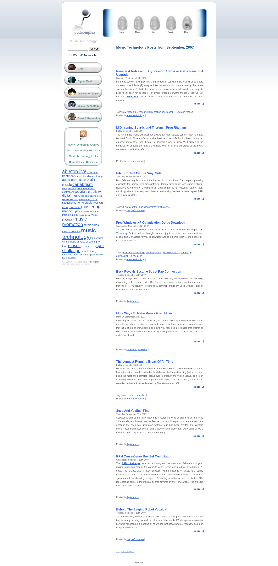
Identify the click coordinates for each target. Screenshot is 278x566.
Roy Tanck (94, 262)
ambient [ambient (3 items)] (79, 176)
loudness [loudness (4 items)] (75, 207)
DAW (80, 68)
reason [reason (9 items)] (74, 245)
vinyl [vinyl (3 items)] (64, 257)
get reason (140, 112)
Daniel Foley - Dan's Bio (83, 162)
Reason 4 (132, 96)
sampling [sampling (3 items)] (67, 254)
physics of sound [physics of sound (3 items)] (86, 241)
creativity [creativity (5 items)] (94, 192)
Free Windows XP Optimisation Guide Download (150, 222)
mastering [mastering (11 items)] (90, 206)
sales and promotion (136, 349)
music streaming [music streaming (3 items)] (71, 231)
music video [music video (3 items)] (96, 238)
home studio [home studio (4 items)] (84, 202)
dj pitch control (129, 207)
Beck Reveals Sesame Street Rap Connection (148, 271)
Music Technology (83, 41)
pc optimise (128, 252)
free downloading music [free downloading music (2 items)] (91, 196)
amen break (128, 395)
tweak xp (139, 252)
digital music (132, 301)
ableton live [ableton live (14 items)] (74, 171)
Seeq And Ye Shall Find (132, 410)
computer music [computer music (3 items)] (86, 188)
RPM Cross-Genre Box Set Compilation (144, 456)
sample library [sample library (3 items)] (89, 251)
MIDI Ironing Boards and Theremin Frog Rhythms (151, 127)
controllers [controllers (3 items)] (68, 191)
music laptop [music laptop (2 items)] (84, 215)
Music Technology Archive (83, 144)
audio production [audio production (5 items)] (74, 180)
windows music (170, 252)
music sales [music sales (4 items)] (91, 225)
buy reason (128, 112)
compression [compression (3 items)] (69, 188)
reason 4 (170, 112)
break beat (141, 395)
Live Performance (88, 93)
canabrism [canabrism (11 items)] (82, 184)
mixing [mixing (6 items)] (67, 211)
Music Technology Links (83, 156)
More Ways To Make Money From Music (144, 313)
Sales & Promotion (89, 118)
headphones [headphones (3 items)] (69, 202)
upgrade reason (185, 112)
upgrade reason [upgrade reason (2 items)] (96, 255)
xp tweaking (136, 256)
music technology (156, 112)
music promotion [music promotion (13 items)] (74, 221)
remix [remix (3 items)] (93, 246)
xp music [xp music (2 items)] (72, 257)
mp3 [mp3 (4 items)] (75, 211)
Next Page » (127, 551)
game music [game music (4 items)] (70, 199)
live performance (135, 161)
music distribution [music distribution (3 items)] (88, 211)
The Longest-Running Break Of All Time (144, 361)
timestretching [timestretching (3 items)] (81, 254)
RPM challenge (131, 463)
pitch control (164, 207)
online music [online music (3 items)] (69, 241)
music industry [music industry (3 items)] (70, 214)
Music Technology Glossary (83, 150)
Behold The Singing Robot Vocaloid (141, 509)
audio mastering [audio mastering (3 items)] (94, 176)
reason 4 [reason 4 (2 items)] (85, 246)
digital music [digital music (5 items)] (71, 195)
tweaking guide (153, 252)
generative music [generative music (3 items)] (87, 199)
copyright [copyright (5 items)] (80, 192)
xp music (184, 252)
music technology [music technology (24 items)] (79, 233)
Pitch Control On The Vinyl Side (139, 173)
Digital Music (85, 81)
